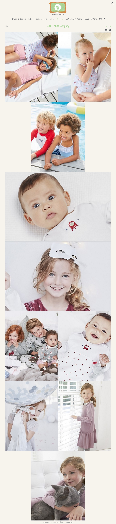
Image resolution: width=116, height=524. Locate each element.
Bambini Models (58, 8)
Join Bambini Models (74, 18)
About (86, 18)
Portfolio (108, 26)
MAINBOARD (70, 522)
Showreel (60, 18)
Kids (29, 18)
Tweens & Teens (40, 18)
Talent (51, 18)
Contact (94, 18)
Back (7, 26)
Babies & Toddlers (19, 18)
